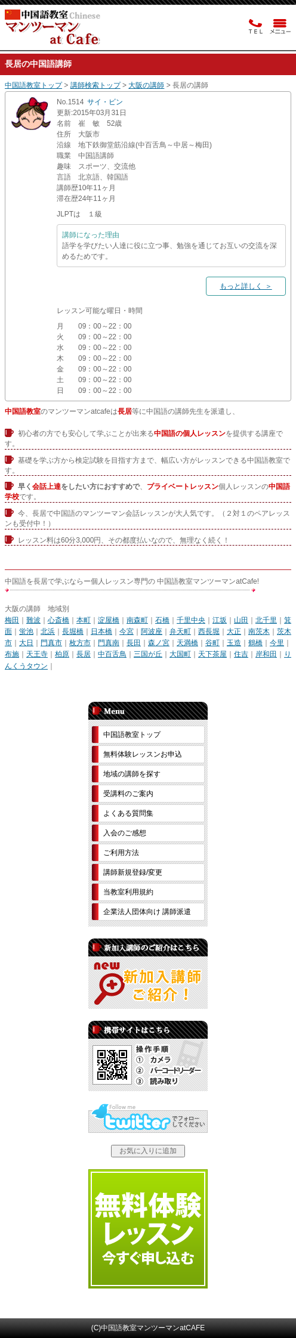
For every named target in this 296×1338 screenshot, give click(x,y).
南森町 (137, 620)
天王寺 (37, 654)
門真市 (51, 643)
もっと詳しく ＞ (246, 286)
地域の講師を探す (132, 774)
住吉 (241, 654)
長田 (134, 643)
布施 (12, 654)
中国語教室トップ (33, 85)
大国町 (180, 654)
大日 (26, 643)
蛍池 (26, 631)
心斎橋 (58, 620)
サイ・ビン (105, 102)
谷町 (212, 643)
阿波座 (151, 631)
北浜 (48, 631)
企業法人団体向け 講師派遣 (147, 912)
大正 (234, 631)
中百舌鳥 (112, 654)
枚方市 (80, 643)
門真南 (108, 643)
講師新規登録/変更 (132, 872)
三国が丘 (148, 654)
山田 (241, 620)
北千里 (266, 620)
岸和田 (266, 654)
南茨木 (259, 631)
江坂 (219, 620)
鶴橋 (255, 643)
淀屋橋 (108, 620)
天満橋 (187, 643)
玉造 (234, 643)
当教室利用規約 (128, 892)
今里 (277, 643)
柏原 (62, 654)
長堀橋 (73, 631)
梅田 (12, 620)
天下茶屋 (212, 654)
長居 (83, 654)
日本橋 (101, 631)
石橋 (162, 620)
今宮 (126, 631)
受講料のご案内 (128, 793)
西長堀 (209, 631)
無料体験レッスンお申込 (142, 754)
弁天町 (180, 631)
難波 (33, 620)
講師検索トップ (95, 85)
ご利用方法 (121, 852)
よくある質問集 (128, 813)
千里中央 (191, 620)
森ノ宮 (158, 643)
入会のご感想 (124, 833)
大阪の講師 (146, 85)
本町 (83, 620)
